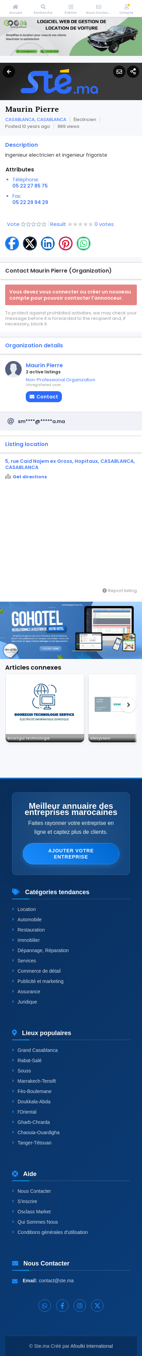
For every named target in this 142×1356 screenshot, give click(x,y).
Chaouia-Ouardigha (35, 1132)
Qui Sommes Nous (35, 1222)
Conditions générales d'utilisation (50, 1232)
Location (24, 909)
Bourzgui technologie (29, 738)
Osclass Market (31, 1211)
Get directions (26, 477)
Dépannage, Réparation (40, 950)
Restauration (28, 930)
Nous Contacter (31, 1191)
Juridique (24, 1002)
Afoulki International (91, 1346)
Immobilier (26, 940)
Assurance (26, 991)
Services (24, 960)
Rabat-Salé (27, 1060)
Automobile (27, 919)
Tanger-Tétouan (32, 1142)
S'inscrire (24, 1201)
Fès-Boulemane (32, 1091)
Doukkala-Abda (31, 1101)
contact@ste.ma (56, 1280)
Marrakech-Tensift (34, 1081)
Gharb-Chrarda (31, 1122)
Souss (21, 1070)
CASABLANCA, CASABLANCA (35, 119)
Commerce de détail (36, 971)
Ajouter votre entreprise (71, 854)
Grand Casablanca (35, 1050)
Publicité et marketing (38, 981)
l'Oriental (24, 1112)
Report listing (119, 590)
